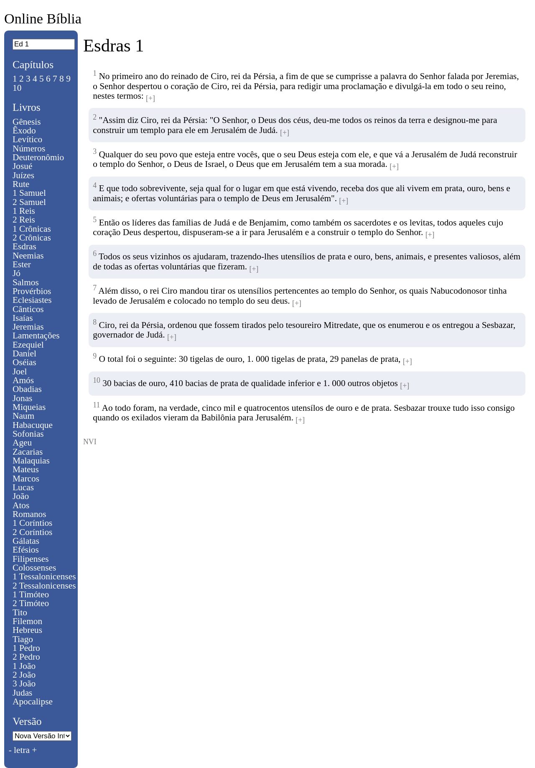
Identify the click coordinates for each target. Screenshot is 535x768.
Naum (23, 416)
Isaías (23, 318)
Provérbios (32, 291)
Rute (21, 184)
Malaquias (31, 461)
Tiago (23, 639)
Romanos (29, 514)
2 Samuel (29, 202)
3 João (24, 683)
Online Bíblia (43, 18)
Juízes (23, 175)
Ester (22, 264)
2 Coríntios (32, 532)
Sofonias (28, 434)
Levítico (27, 139)
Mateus (26, 469)
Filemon (27, 621)
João (21, 496)
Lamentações (36, 335)
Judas (22, 693)
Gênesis (27, 122)
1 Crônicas (32, 229)
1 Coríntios (32, 523)
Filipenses (31, 559)
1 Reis (24, 211)
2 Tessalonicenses (44, 586)
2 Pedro (26, 657)
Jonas (22, 398)
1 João (24, 666)
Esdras (24, 246)
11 (96, 405)
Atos (21, 505)
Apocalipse (33, 701)
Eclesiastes (32, 300)
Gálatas (26, 541)
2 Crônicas (32, 238)
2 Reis (24, 220)
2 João (24, 675)
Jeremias (28, 327)
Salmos (26, 282)
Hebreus (27, 630)
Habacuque (33, 425)
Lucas (23, 487)
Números (29, 148)
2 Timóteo (31, 603)
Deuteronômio (38, 157)
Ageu (22, 443)
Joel (20, 371)
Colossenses (34, 568)
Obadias (27, 389)
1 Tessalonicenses (44, 576)
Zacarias (28, 452)
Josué (22, 166)
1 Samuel (29, 193)
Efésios (26, 550)
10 (17, 88)
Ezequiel (28, 345)
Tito (20, 612)
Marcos (26, 479)
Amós (23, 380)
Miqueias (29, 407)
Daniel (24, 353)
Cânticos (28, 309)
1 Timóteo (31, 594)
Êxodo (24, 130)
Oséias (24, 362)
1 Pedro (26, 648)
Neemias (28, 256)
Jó (16, 273)
